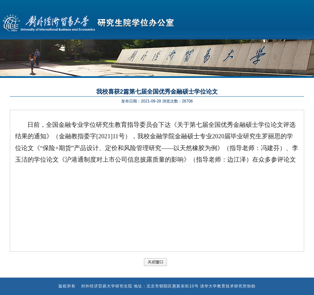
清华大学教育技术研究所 (223, 286)
